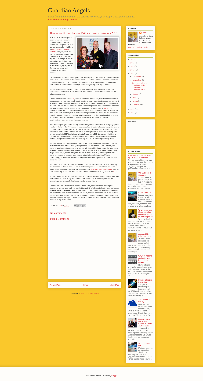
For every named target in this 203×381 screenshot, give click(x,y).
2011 (132, 113)
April (135, 98)
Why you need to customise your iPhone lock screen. (145, 259)
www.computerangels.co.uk (62, 19)
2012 (132, 109)
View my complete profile (138, 47)
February (136, 105)
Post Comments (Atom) (90, 293)
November (137, 80)
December (137, 77)
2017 (132, 63)
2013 (132, 73)
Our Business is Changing (144, 174)
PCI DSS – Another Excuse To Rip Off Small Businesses (140, 156)
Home (85, 285)
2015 (132, 66)
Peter (144, 33)
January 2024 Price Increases (144, 235)
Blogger (114, 376)
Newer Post (55, 285)
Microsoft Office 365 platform (101, 169)
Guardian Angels (69, 10)
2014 (132, 70)
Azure (115, 172)
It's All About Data (145, 192)
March (135, 101)
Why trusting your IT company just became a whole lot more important (145, 213)
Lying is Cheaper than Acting (145, 281)
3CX (72, 99)
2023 (132, 59)
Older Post (114, 285)
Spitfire (106, 108)
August (136, 94)
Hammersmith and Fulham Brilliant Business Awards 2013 (139, 86)
